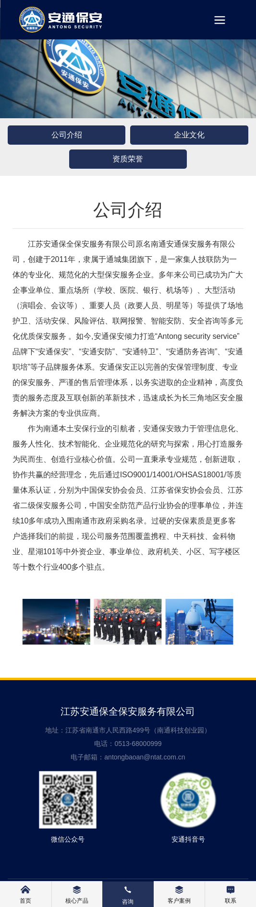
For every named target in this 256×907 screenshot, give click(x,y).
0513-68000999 (137, 743)
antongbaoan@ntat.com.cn (144, 757)
